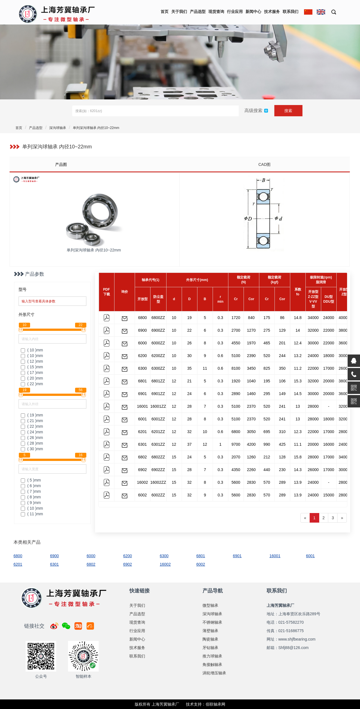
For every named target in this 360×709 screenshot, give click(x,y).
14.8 (298, 317)
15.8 (298, 457)
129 (282, 330)
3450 (251, 368)
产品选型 (198, 11)
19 (189, 317)
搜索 (288, 110)
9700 (235, 444)
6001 (142, 419)
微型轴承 (210, 605)
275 (267, 330)
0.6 (220, 355)
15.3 (298, 381)
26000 (344, 368)
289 (282, 482)
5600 (235, 482)
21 (189, 381)
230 (282, 469)
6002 (142, 495)
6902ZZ (158, 469)
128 (282, 457)
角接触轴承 (212, 664)
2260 (251, 469)
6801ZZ (158, 381)
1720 (235, 317)
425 (282, 444)
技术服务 (272, 11)
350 (282, 368)
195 (267, 381)
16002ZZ (158, 482)
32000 (313, 330)
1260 (251, 457)
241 (282, 406)
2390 (251, 355)
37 (189, 444)
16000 (328, 444)
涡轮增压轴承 (214, 673)
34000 (313, 317)
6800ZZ (158, 317)
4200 (251, 444)
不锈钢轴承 (212, 622)
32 (189, 431)
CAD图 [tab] (264, 164)
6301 (142, 444)
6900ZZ (158, 330)
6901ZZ (158, 393)
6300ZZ (158, 368)
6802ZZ (158, 457)
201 (282, 343)
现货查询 (216, 11)
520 (267, 355)
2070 (235, 457)
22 (189, 330)
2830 (251, 482)
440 (267, 469)
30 (189, 355)
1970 (251, 343)
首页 (164, 11)
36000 (344, 343)
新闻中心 (253, 11)
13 (298, 406)
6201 (142, 431)
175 (267, 317)
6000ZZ (158, 343)
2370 (251, 406)
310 (282, 431)
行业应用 (235, 11)
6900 (142, 330)
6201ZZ (158, 431)
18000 (328, 355)
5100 (235, 355)
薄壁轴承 (210, 630)
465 (267, 343)
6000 (142, 343)
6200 (142, 355)
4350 (235, 469)
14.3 (298, 469)
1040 (251, 381)
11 (205, 368)
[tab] (94, 164)
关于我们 (179, 11)
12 (174, 381)
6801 (142, 381)
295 (267, 393)
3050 (251, 431)
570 (267, 482)
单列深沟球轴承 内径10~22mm (96, 128)
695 (267, 431)
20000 (328, 381)
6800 (142, 317)
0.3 (220, 317)
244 (282, 355)
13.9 (298, 482)
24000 (328, 317)
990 (267, 444)
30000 (313, 343)
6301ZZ (158, 444)
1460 (251, 393)
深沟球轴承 (57, 128)
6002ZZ (158, 495)
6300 (142, 368)
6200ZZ (158, 355)
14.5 (298, 393)
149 (282, 393)
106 (282, 381)
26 (189, 343)
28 (189, 406)
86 (282, 317)
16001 (142, 406)
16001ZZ (158, 406)
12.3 (298, 431)
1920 (235, 381)
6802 (142, 457)
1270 (251, 330)
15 (174, 457)
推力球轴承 (212, 656)
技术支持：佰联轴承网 (205, 704)
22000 (328, 330)
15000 (328, 495)
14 (298, 330)
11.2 (298, 368)
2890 (235, 393)
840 (251, 317)
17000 (328, 368)
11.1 (298, 444)
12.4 (298, 343)
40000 (344, 317)
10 (174, 317)
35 (189, 368)
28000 (313, 406)
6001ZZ (158, 419)
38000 (344, 330)
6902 (142, 469)
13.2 (298, 355)
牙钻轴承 (210, 647)
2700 (235, 330)
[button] (331, 12)
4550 (235, 343)
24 (189, 393)
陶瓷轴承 (210, 639)
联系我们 (290, 11)
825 (267, 368)
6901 (142, 393)
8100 (235, 368)
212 (267, 457)
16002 (142, 482)
